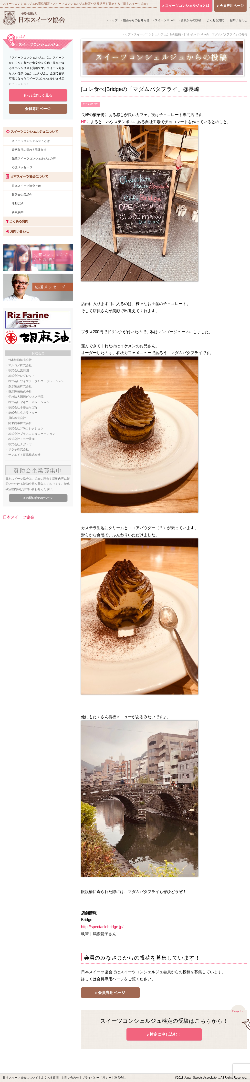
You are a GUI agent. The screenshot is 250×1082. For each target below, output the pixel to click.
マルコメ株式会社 (20, 365)
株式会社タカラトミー (23, 412)
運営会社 (120, 1077)
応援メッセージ (22, 167)
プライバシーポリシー (96, 1077)
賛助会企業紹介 (22, 194)
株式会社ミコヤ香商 (21, 439)
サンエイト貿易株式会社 (24, 455)
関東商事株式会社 (20, 423)
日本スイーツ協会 (18, 517)
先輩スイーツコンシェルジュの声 (34, 158)
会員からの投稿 (191, 20)
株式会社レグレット (21, 375)
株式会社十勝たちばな (23, 407)
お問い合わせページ (39, 498)
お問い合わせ (238, 20)
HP (83, 122)
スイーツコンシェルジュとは (31, 141)
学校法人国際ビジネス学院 (25, 396)
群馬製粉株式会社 (20, 391)
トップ (113, 20)
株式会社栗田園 (18, 370)
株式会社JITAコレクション (25, 428)
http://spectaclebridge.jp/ (102, 927)
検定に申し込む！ (165, 1034)
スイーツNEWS (165, 20)
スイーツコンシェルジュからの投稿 (157, 34)
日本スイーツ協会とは (26, 186)
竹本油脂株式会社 (20, 360)
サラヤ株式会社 (18, 449)
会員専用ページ (111, 993)
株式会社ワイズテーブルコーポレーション (36, 381)
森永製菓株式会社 (20, 386)
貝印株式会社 (17, 418)
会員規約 (17, 212)
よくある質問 (215, 20)
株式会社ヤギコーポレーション (28, 402)
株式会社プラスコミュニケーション (31, 434)
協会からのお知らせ (136, 20)
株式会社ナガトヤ (20, 444)
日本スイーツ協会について (20, 1077)
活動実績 (17, 203)
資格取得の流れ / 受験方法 (29, 149)
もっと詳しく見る (37, 95)
